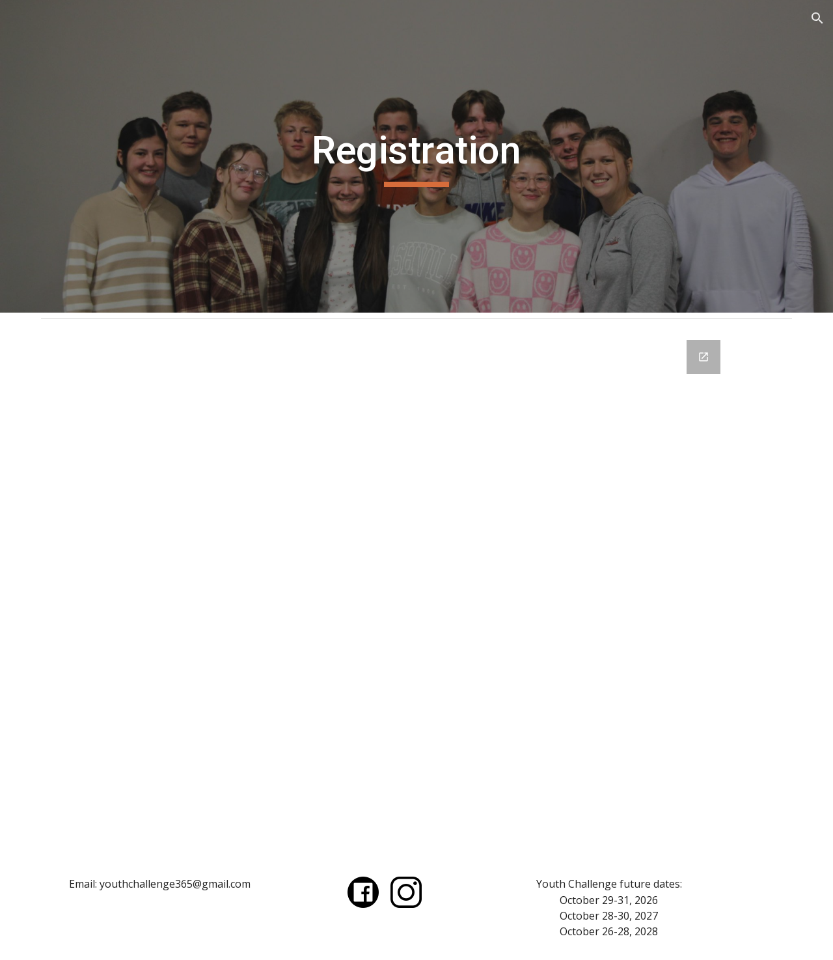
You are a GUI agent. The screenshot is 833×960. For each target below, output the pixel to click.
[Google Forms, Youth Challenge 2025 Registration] (416, 590)
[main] (416, 156)
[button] (817, 18)
